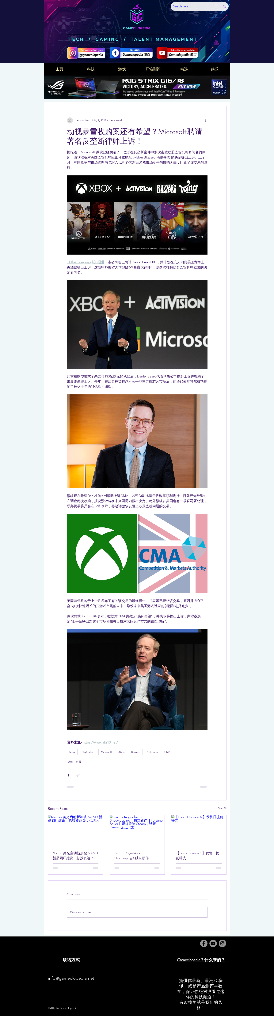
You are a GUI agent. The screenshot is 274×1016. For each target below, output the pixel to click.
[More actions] (205, 120)
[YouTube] (213, 943)
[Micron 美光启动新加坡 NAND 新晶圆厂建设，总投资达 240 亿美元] (75, 830)
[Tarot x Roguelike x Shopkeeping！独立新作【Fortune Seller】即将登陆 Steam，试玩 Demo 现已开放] (137, 830)
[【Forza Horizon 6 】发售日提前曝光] (198, 830)
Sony (72, 752)
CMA (167, 752)
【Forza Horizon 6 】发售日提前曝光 (197, 856)
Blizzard (135, 752)
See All (222, 808)
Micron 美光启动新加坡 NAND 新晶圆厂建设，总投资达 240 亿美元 (75, 856)
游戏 (70, 762)
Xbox (121, 752)
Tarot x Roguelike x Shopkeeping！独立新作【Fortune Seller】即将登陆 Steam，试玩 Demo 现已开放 (135, 856)
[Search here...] (194, 6)
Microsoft (106, 752)
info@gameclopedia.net (71, 978)
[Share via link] (78, 775)
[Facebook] (203, 943)
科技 (79, 762)
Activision (152, 752)
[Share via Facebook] (68, 775)
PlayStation (88, 752)
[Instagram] (222, 943)
